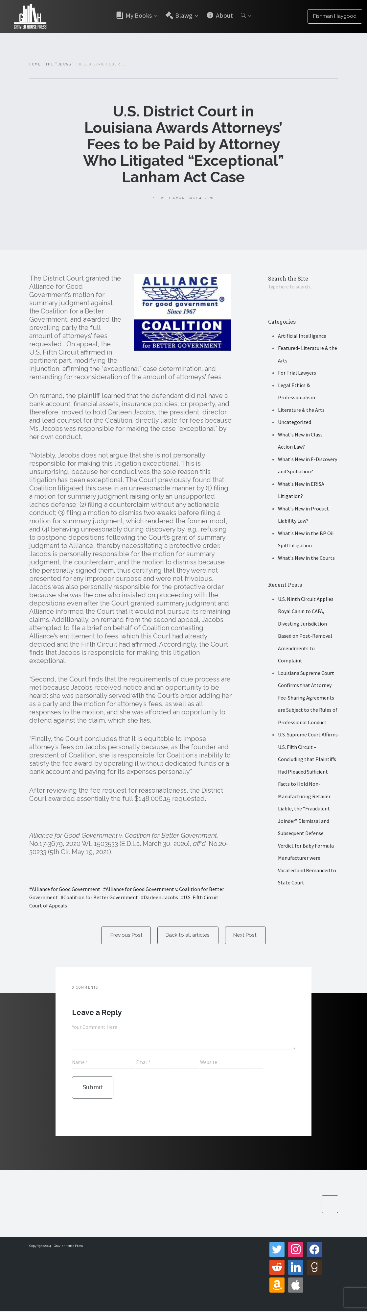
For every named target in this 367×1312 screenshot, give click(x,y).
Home (35, 64)
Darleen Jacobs (161, 897)
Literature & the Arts (301, 410)
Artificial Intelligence (302, 336)
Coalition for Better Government (100, 897)
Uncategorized (294, 422)
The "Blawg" (60, 64)
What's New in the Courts (306, 558)
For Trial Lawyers (297, 373)
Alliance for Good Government (66, 889)
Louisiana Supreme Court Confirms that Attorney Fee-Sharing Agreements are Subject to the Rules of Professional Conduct (307, 698)
